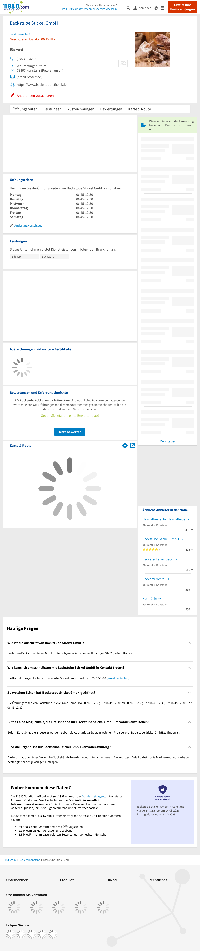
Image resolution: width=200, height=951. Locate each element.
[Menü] (164, 7)
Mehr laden (168, 441)
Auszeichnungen (80, 108)
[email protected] (118, 678)
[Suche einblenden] (130, 7)
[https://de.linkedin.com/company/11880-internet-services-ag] (42, 934)
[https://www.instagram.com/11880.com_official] (21, 934)
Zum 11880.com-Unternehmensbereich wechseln (88, 9)
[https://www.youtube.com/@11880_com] (52, 934)
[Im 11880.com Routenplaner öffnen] (125, 444)
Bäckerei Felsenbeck (157, 559)
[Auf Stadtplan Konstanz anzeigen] (132, 445)
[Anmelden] (143, 7)
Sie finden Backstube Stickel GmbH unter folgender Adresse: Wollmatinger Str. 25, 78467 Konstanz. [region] (71, 653)
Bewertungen (111, 108)
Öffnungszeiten (25, 108)
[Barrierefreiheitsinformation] (157, 7)
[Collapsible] (189, 643)
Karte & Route (139, 108)
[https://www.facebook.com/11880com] (10, 934)
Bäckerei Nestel (153, 579)
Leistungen (52, 108)
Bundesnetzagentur (95, 796)
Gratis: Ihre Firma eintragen (182, 7)
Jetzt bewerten (69, 432)
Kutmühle (149, 598)
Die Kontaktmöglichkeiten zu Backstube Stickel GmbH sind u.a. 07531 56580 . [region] (68, 678)
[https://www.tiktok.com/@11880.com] (31, 934)
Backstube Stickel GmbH (160, 539)
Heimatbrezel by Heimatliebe (163, 519)
